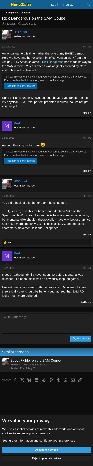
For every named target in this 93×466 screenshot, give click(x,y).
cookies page (56, 80)
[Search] (88, 4)
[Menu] (5, 5)
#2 (89, 137)
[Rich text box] (46, 324)
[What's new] (80, 4)
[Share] (84, 46)
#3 (89, 196)
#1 (89, 46)
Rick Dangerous (53, 62)
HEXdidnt (10, 23)
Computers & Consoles (35, 364)
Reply (87, 112)
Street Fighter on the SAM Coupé (35, 360)
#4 (89, 268)
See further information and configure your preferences (38, 440)
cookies (31, 429)
